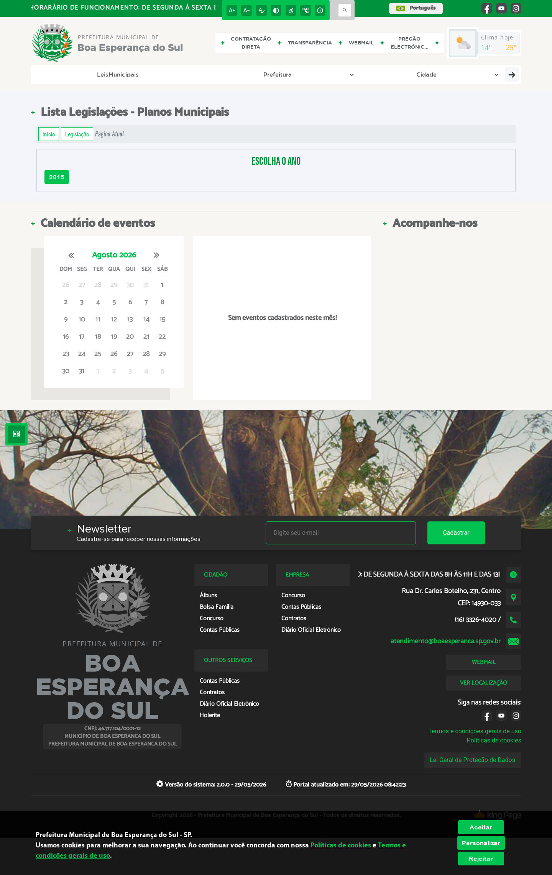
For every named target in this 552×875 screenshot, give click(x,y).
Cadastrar (456, 532)
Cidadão (398, 74)
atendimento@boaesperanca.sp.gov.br (446, 641)
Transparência (279, 74)
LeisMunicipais (63, 74)
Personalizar (481, 842)
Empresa (359, 74)
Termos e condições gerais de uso (474, 731)
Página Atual (109, 134)
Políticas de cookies (494, 740)
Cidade (153, 74)
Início (49, 134)
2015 (56, 177)
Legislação (437, 74)
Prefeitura (114, 74)
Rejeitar (481, 858)
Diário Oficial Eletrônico (210, 74)
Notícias (479, 74)
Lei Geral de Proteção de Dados (472, 760)
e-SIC (322, 74)
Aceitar (481, 827)
